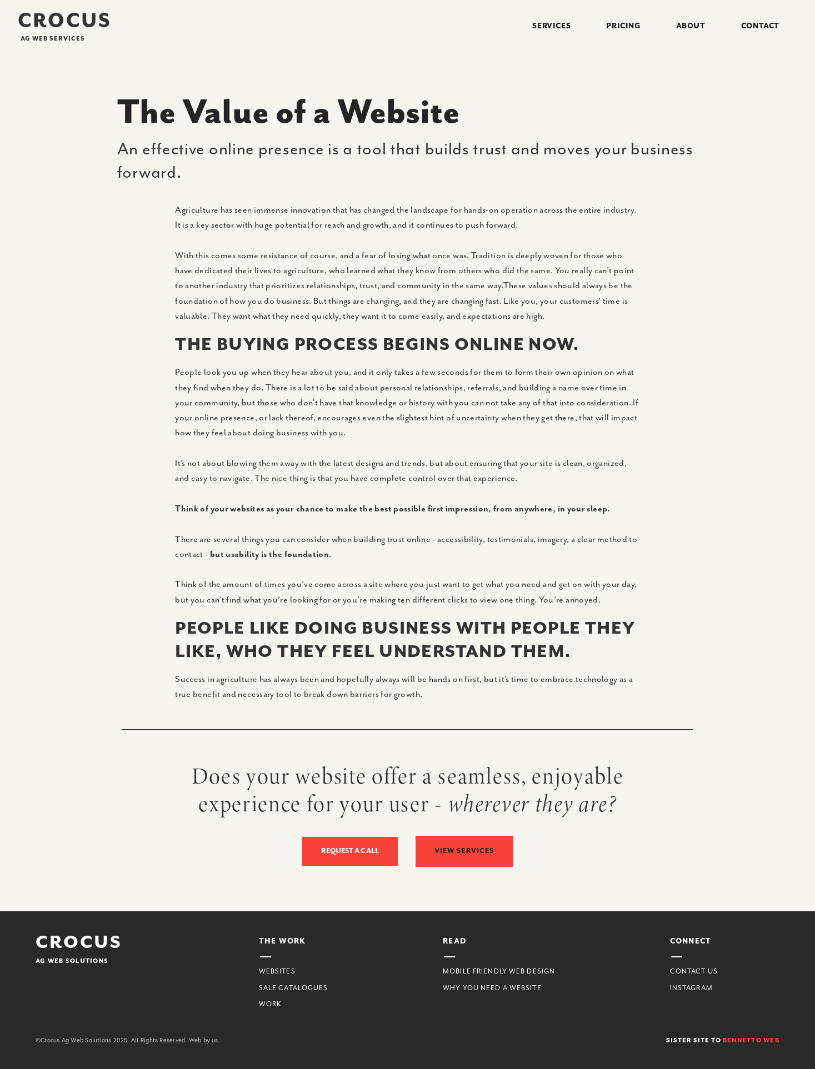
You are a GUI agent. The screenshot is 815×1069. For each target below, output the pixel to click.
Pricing (623, 26)
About (691, 26)
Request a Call (350, 851)
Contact (760, 26)
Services (551, 26)
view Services (464, 850)
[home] (65, 26)
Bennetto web (751, 1040)
